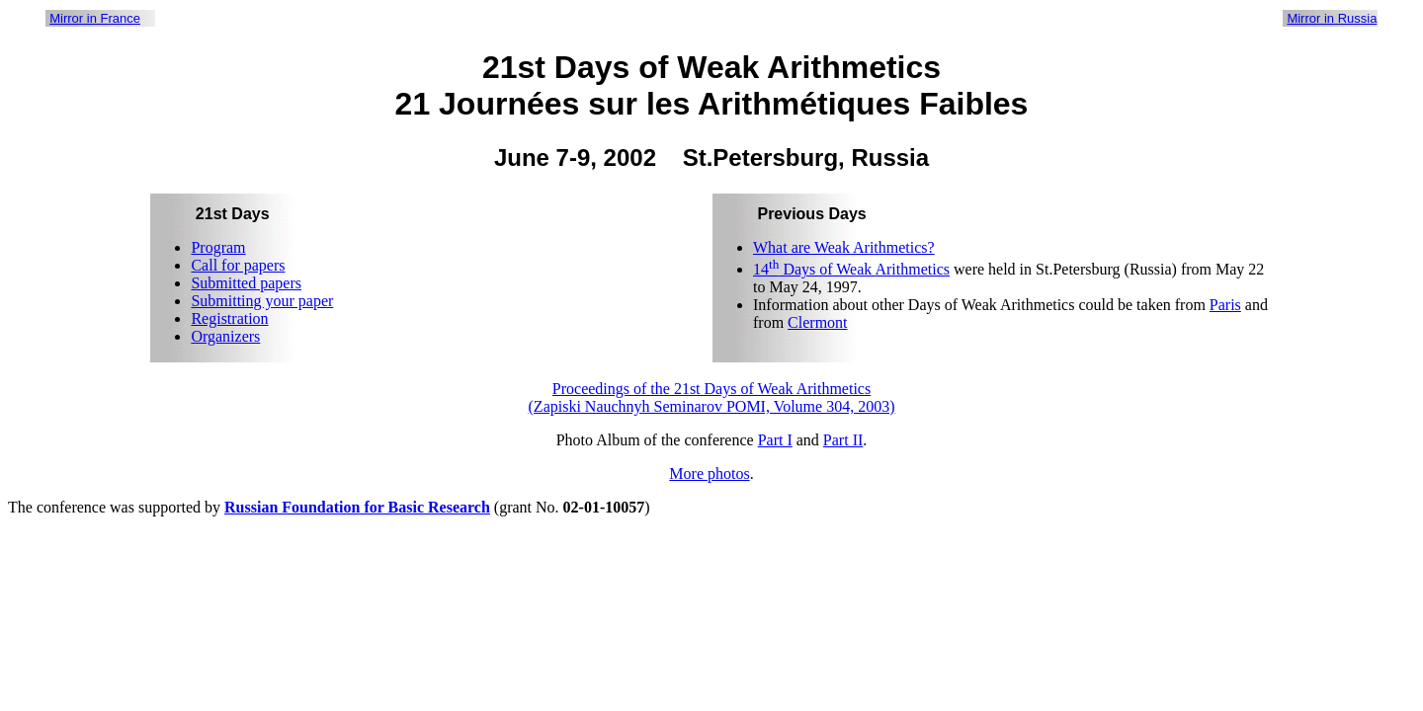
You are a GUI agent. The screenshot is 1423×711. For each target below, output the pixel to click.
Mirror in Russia (1332, 18)
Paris (1225, 304)
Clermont (817, 322)
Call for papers (238, 265)
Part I (775, 440)
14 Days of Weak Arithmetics (851, 269)
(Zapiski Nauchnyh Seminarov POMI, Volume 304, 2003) (712, 406)
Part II (843, 440)
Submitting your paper (262, 300)
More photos (709, 473)
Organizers (225, 336)
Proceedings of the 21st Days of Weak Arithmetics (711, 388)
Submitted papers (246, 283)
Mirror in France (94, 18)
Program (218, 247)
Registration (229, 318)
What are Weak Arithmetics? (844, 247)
